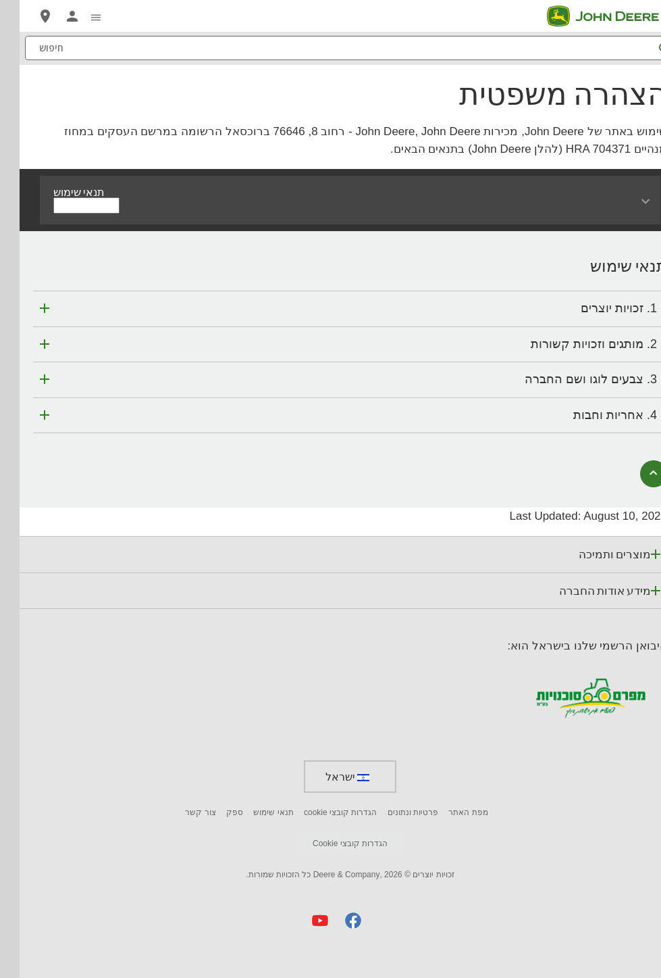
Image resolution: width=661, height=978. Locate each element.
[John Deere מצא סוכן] (25, 16)
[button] (333, 920)
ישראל (328, 776)
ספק (215, 812)
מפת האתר (448, 812)
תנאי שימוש (253, 812)
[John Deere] (591, 16)
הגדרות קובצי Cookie (330, 843)
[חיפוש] (330, 48)
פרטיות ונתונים (393, 812)
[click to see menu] (76, 16)
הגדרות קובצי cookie (320, 812)
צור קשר (180, 812)
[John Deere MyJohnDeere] (52, 16)
